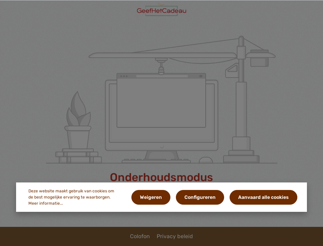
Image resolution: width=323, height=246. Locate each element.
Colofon (140, 236)
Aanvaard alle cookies (263, 197)
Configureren (200, 197)
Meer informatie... (45, 203)
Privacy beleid (175, 236)
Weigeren (151, 197)
